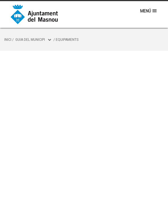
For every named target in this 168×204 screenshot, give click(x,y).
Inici (7, 40)
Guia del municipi (30, 40)
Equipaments (67, 40)
